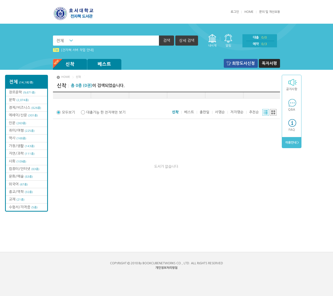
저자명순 (236, 112)
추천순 (254, 112)
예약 (260, 44)
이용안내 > (292, 142)
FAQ (292, 129)
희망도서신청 (243, 63)
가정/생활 (22, 146)
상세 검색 (186, 40)
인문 (17, 123)
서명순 (220, 112)
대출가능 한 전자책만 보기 (105, 112)
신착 (64, 64)
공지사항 (291, 89)
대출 (260, 37)
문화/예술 (21, 176)
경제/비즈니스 (25, 107)
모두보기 (68, 112)
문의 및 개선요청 (269, 11)
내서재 (212, 45)
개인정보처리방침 (166, 267)
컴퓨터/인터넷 (24, 169)
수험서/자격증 (23, 207)
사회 (17, 161)
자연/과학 (22, 153)
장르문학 (22, 92)
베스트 (104, 64)
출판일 (204, 112)
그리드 (273, 112)
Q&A (291, 109)
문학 (19, 100)
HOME (249, 11)
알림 (228, 45)
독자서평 (269, 63)
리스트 (265, 112)
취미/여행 (22, 130)
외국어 (18, 184)
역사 (17, 138)
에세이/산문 (23, 115)
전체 (60, 41)
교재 (16, 199)
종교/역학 (21, 191)
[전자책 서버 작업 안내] (73, 50)
